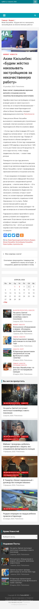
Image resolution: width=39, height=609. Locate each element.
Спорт (22, 349)
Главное (16, 337)
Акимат (6, 54)
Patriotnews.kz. (29, 114)
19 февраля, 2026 (9, 451)
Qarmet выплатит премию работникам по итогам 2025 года (24, 341)
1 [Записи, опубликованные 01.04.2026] (14, 287)
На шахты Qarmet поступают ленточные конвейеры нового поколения (22, 316)
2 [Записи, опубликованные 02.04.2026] (19, 287)
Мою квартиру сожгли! (13, 254)
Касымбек (28, 242)
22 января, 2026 (8, 519)
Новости (13, 54)
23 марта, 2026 (18, 374)
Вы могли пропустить (20, 310)
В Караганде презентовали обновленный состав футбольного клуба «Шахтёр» (24, 354)
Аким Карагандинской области (18, 240)
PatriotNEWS (11, 7)
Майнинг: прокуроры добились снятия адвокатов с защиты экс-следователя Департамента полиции (19, 446)
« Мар (5, 302)
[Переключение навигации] (4, 15)
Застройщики (20, 242)
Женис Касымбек (9, 242)
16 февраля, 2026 (9, 485)
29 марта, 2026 (18, 360)
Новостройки (7, 244)
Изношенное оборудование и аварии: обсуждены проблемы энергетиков (24, 329)
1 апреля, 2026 (18, 333)
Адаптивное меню (35, 2)
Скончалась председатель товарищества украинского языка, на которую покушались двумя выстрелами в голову (19, 262)
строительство (18, 244)
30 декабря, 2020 (9, 86)
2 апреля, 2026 (18, 321)
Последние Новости (20, 365)
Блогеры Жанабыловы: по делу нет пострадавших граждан (23, 369)
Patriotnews (20, 86)
